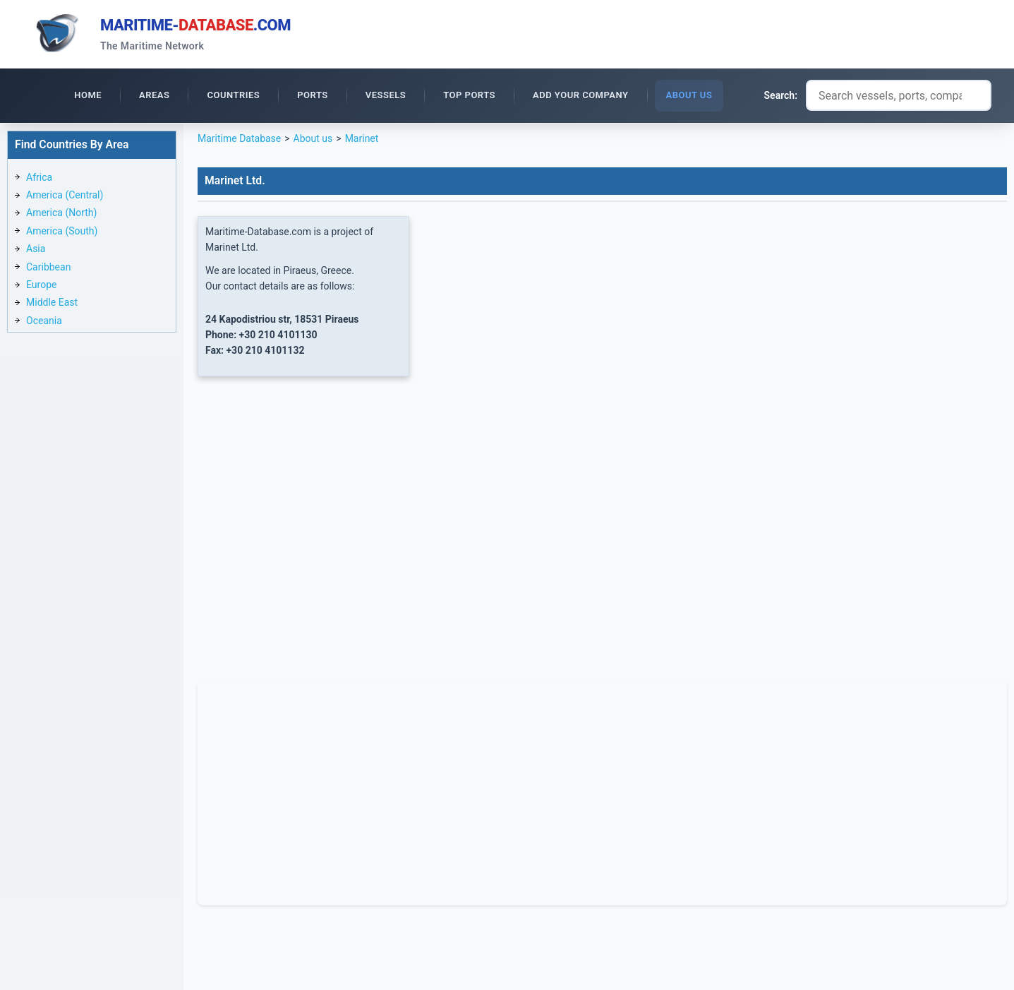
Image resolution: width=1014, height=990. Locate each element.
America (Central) (64, 195)
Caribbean (48, 267)
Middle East (52, 302)
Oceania (44, 320)
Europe (41, 284)
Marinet (362, 138)
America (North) (61, 212)
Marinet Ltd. (235, 180)
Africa (39, 177)
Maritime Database (239, 138)
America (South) (61, 231)
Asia (35, 248)
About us (313, 138)
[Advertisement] (602, 791)
